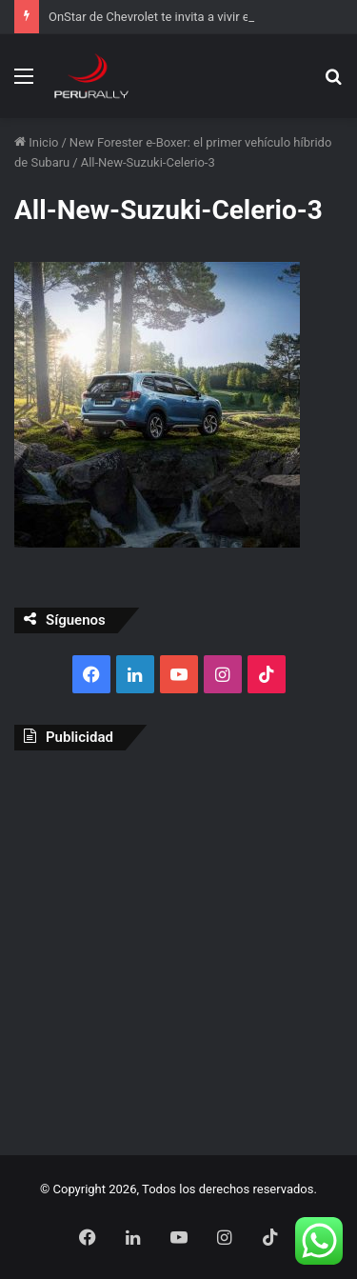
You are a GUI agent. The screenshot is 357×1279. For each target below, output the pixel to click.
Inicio (36, 142)
